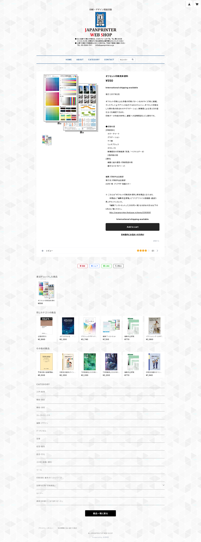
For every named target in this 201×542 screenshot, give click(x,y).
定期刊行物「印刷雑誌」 (46, 485)
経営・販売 (40, 446)
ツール (39, 470)
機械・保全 (40, 400)
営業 (38, 439)
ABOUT (80, 59)
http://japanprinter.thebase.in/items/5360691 (130, 212)
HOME (69, 59)
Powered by (100, 537)
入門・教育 (40, 392)
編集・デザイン (42, 423)
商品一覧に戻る (100, 513)
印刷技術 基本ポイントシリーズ (49, 478)
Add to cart (132, 227)
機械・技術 (40, 407)
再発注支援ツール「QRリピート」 (49, 501)
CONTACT (109, 59)
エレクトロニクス (43, 415)
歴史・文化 (40, 454)
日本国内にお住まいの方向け (132, 234)
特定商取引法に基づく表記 (67, 528)
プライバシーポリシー (46, 528)
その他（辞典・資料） (44, 462)
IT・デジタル (41, 431)
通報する (156, 241)
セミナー (39, 493)
